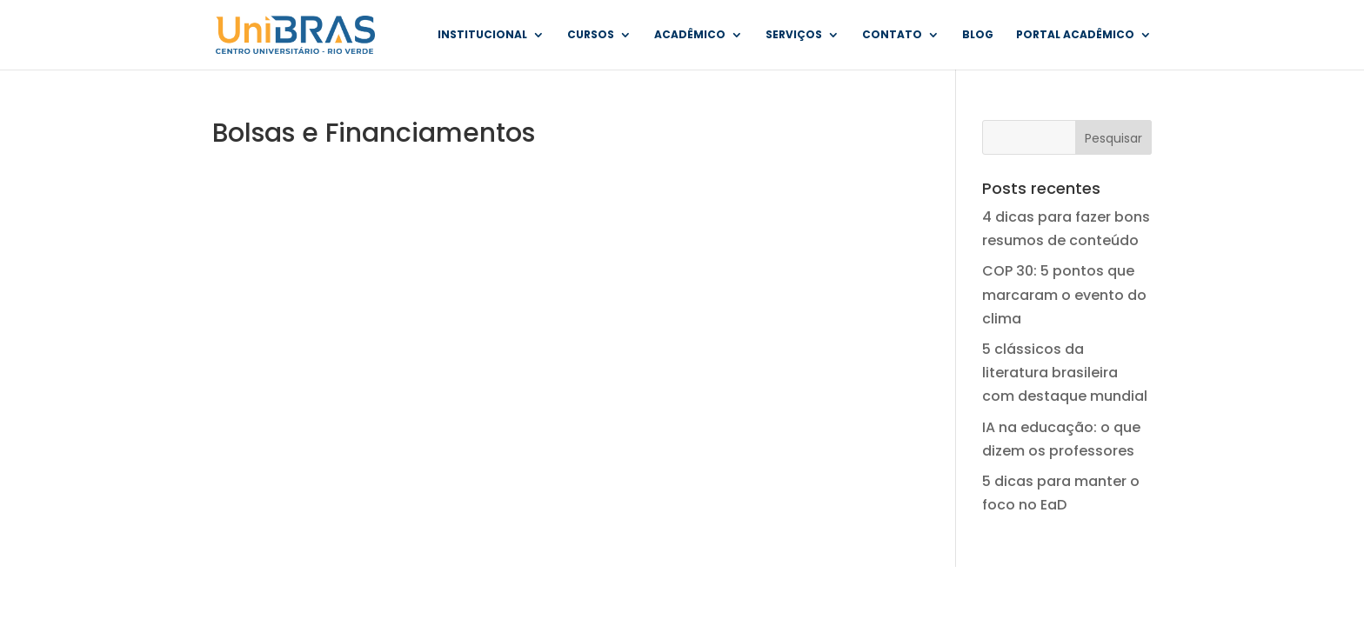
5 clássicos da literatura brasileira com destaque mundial (1064, 372)
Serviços (794, 35)
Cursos (590, 35)
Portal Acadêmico (1075, 35)
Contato (892, 35)
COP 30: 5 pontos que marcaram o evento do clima (1064, 294)
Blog (977, 35)
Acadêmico (689, 35)
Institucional (482, 35)
